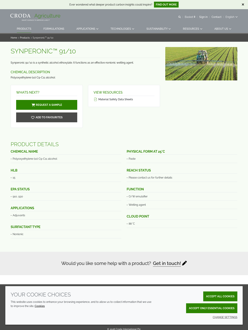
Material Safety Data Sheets (113, 99)
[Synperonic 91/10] (46, 117)
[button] (24, 29)
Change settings (225, 317)
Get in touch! (167, 263)
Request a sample (46, 104)
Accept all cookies (220, 296)
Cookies (40, 306)
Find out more (166, 4)
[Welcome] (36, 16)
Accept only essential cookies (212, 308)
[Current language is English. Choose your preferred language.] (231, 17)
